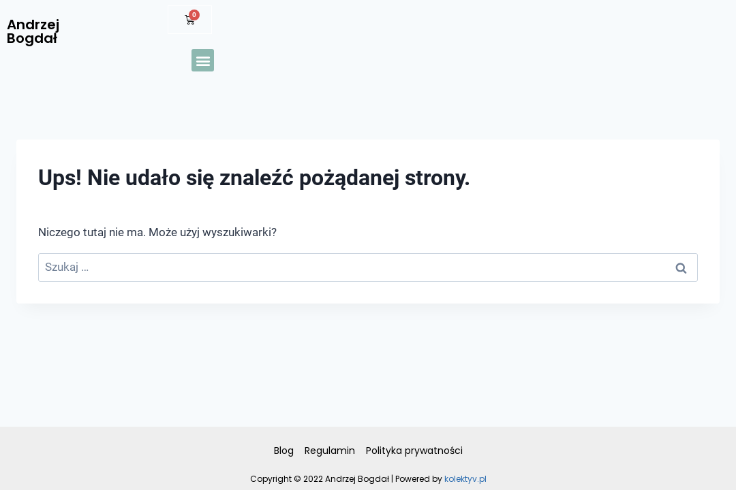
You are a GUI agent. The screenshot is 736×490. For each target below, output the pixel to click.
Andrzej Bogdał (33, 31)
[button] (202, 60)
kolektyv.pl (465, 479)
